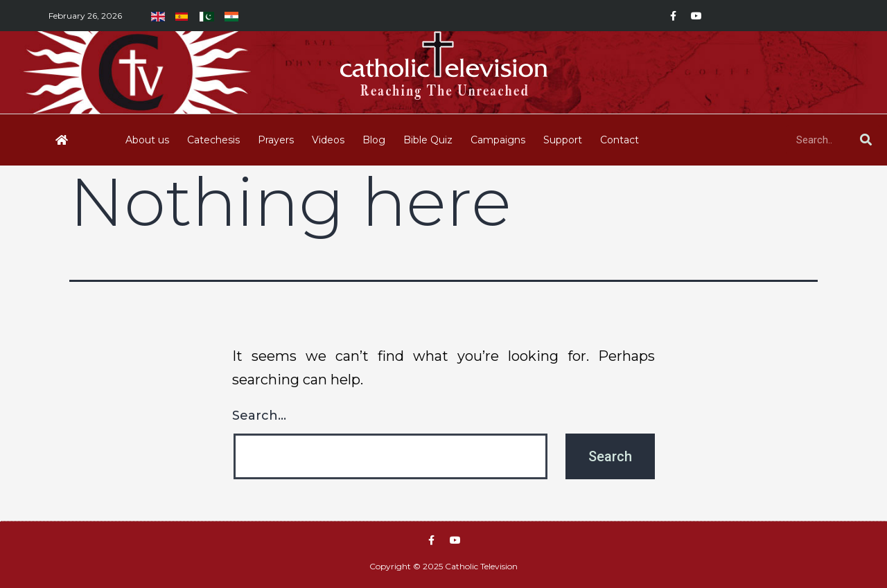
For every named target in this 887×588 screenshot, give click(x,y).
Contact (619, 140)
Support (562, 140)
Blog (373, 140)
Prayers (276, 140)
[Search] (865, 139)
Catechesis (213, 140)
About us (147, 140)
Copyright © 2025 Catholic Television (443, 566)
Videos (328, 140)
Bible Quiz (428, 140)
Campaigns (498, 140)
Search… (259, 415)
